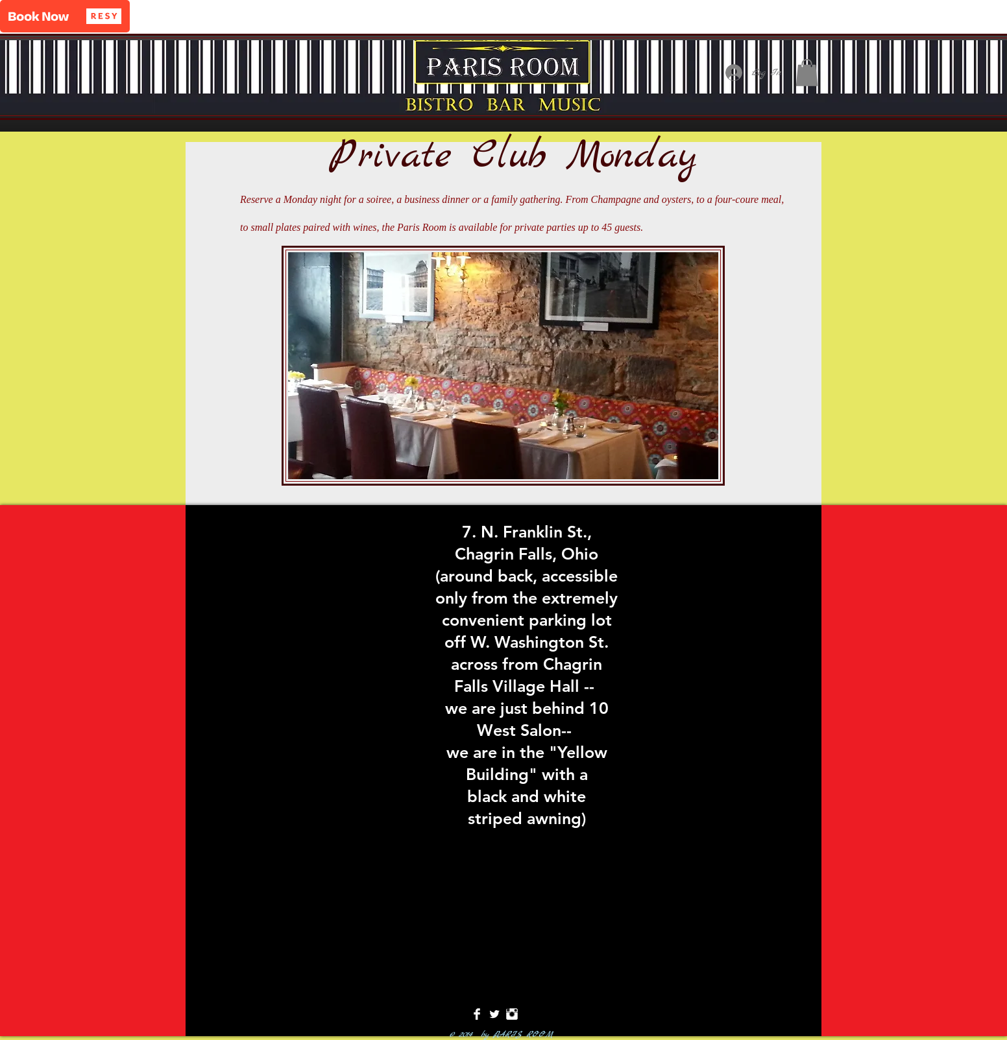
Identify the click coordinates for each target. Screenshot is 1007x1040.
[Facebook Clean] (477, 1014)
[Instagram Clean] (512, 1014)
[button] (65, 16)
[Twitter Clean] (494, 1014)
